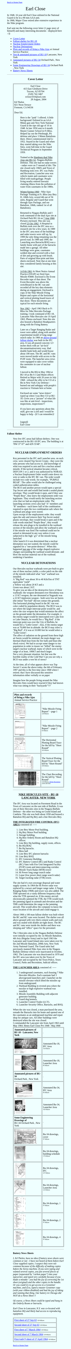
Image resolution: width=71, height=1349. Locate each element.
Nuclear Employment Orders (26, 44)
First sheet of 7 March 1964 (27, 1329)
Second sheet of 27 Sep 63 (26, 1325)
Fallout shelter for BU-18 (25, 41)
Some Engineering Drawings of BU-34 (31, 65)
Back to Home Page (14, 2)
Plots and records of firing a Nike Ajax (31, 49)
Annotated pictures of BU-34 (26, 60)
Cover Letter (19, 38)
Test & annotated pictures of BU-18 (30, 54)
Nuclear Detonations (22, 46)
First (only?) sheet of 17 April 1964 (31, 1339)
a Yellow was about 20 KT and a (28, 584)
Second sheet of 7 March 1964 (28, 1334)
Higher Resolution (54, 782)
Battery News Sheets (23, 70)
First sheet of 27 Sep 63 (25, 1320)
